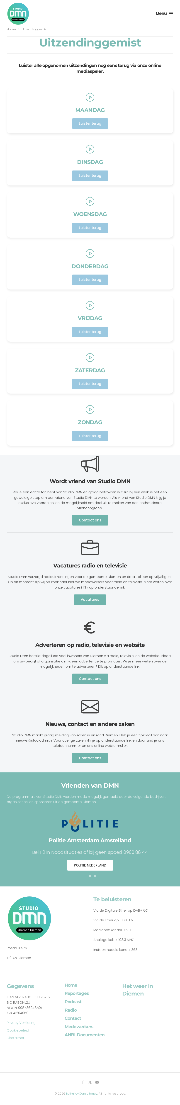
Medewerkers (79, 1026)
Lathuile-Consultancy (81, 1093)
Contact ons (90, 520)
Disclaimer (15, 1037)
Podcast (73, 1001)
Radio (71, 1010)
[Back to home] (18, 13)
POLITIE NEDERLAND (90, 865)
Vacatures (90, 599)
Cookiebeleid (18, 1030)
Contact (73, 1018)
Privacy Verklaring (21, 1022)
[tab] (85, 876)
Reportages (77, 993)
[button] (164, 13)
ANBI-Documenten (85, 1034)
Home (71, 985)
